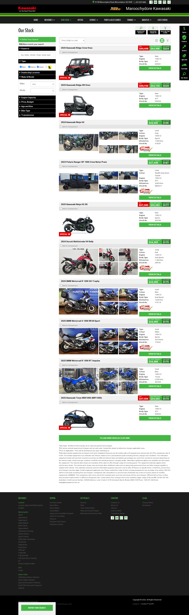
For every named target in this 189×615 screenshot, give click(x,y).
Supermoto (22, 544)
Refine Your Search (29, 39)
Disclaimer (146, 505)
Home (36, 20)
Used (40, 67)
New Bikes (49, 20)
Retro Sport (22, 525)
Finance (131, 20)
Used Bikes (54, 511)
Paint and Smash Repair (89, 511)
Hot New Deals (56, 502)
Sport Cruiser (23, 536)
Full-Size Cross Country (27, 558)
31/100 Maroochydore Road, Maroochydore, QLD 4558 (112, 2)
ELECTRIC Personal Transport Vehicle (30, 586)
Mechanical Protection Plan (91, 513)
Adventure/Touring (25, 531)
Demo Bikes (54, 508)
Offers (80, 20)
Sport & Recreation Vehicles (29, 582)
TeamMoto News (118, 513)
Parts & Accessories (112, 20)
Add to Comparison (70, 52)
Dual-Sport (22, 547)
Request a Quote (56, 524)
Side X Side (23, 574)
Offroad (21, 550)
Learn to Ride (116, 511)
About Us (146, 20)
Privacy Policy (147, 502)
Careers (114, 508)
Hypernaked (23, 528)
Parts (82, 505)
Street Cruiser (23, 534)
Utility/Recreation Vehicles (28, 577)
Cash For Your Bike (57, 516)
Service (93, 20)
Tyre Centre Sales (87, 508)
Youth (20, 570)
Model (22, 90)
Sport (20, 515)
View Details (155, 68)
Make (22, 83)
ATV (20, 568)
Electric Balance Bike (26, 563)
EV (19, 561)
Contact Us (115, 502)
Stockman (22, 542)
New (23, 67)
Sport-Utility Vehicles (26, 580)
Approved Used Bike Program (61, 513)
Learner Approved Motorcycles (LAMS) (30, 506)
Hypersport (22, 520)
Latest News (163, 20)
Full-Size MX (23, 555)
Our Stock (66, 20)
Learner (21, 502)
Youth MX (22, 553)
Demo (32, 67)
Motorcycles (23, 512)
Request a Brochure (58, 521)
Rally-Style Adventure (26, 539)
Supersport (22, 517)
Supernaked (23, 523)
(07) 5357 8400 (141, 2)
